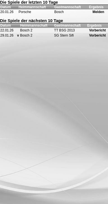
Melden (98, 12)
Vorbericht (97, 30)
